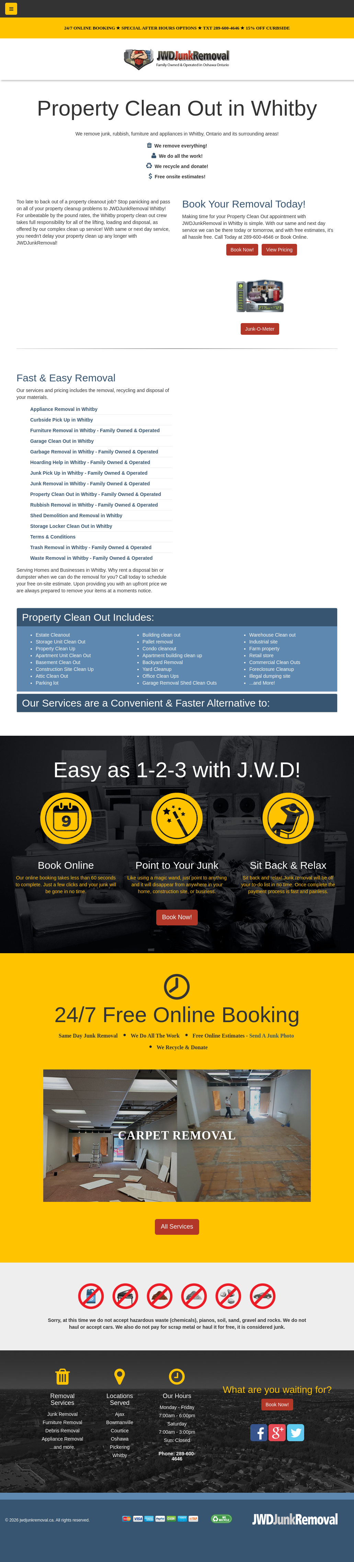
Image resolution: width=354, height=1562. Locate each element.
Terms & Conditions (53, 537)
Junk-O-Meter (260, 329)
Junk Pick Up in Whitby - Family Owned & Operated (89, 473)
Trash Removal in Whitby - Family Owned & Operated (90, 547)
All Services (177, 1226)
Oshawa (119, 1439)
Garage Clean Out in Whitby (62, 441)
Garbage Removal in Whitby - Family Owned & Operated (94, 451)
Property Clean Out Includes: (88, 617)
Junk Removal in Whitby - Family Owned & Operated (90, 483)
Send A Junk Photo (271, 1036)
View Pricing (279, 249)
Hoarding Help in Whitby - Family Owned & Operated (90, 462)
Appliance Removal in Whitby (64, 409)
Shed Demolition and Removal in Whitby (76, 515)
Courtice (120, 1430)
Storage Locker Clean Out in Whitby (71, 526)
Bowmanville (119, 1422)
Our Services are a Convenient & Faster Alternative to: (146, 703)
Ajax (119, 1414)
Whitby (119, 1455)
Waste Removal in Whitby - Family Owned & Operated (91, 558)
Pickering (120, 1447)
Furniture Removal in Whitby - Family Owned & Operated (95, 430)
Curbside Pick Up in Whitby (61, 420)
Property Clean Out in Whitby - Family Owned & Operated (95, 494)
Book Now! (242, 249)
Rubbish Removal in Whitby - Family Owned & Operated (94, 505)
